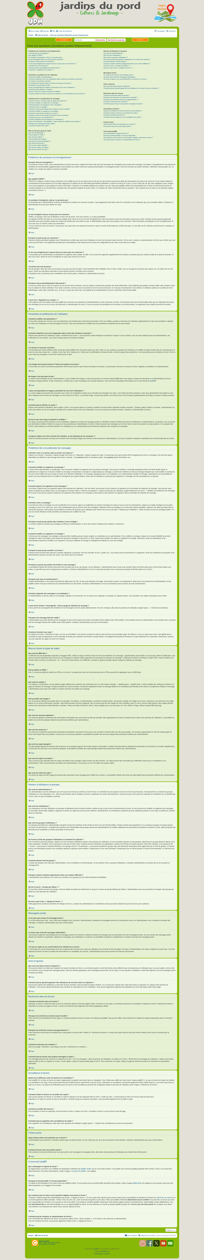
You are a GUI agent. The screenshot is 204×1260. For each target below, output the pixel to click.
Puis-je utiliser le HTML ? (36, 135)
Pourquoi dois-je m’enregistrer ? (38, 53)
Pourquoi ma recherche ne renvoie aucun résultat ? (120, 97)
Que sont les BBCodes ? (36, 133)
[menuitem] (52, 31)
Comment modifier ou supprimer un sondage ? (43, 111)
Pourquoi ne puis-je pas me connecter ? (41, 61)
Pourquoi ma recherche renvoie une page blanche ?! (120, 99)
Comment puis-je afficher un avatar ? (40, 89)
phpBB (152, 381)
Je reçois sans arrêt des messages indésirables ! (119, 77)
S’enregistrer (64, 40)
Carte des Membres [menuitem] (65, 31)
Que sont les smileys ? (35, 137)
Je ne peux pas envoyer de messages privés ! (118, 75)
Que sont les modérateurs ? (112, 55)
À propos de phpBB (79, 1171)
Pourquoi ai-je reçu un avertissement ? (41, 117)
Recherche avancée (116, 40)
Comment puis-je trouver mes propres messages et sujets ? (123, 104)
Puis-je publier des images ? (37, 139)
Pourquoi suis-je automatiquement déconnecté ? (44, 68)
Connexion (140, 40)
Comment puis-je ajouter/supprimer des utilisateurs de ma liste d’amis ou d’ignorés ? (131, 88)
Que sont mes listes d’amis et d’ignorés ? (117, 86)
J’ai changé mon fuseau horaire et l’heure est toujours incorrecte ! (50, 83)
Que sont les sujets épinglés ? (38, 145)
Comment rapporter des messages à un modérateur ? (46, 119)
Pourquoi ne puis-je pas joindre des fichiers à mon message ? (48, 115)
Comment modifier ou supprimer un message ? (43, 103)
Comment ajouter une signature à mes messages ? (45, 105)
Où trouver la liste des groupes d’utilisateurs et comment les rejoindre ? (126, 59)
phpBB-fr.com (105, 1251)
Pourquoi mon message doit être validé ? (41, 123)
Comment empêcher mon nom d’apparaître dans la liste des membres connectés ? (55, 79)
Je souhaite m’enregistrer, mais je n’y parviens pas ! (45, 57)
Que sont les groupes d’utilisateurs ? (115, 57)
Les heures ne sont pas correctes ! (39, 81)
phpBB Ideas (137, 1183)
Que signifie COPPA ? (35, 55)
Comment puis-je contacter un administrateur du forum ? (122, 139)
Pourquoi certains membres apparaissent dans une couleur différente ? (126, 63)
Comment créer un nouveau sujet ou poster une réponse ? (47, 101)
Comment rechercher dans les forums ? (116, 95)
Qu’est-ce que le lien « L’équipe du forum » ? (118, 68)
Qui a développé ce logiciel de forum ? (116, 133)
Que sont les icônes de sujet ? (38, 149)
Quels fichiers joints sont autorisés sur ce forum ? (119, 124)
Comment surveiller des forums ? (114, 115)
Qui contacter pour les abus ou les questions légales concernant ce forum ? (128, 137)
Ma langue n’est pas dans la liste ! (39, 85)
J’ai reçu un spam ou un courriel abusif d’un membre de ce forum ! (125, 79)
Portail (30, 35)
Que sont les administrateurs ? (113, 53)
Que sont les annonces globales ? (39, 141)
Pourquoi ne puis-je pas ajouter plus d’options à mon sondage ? (49, 109)
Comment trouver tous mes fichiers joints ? (117, 126)
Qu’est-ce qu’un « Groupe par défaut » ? (116, 65)
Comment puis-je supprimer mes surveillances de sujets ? (122, 117)
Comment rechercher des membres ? (115, 101)
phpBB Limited (86, 1169)
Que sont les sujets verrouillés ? (38, 147)
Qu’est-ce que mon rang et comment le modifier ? (44, 91)
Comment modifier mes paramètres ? (40, 77)
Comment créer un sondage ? (38, 107)
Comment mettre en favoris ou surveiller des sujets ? (120, 113)
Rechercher (100, 40)
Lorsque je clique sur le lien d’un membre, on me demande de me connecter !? (57, 93)
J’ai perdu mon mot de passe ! (38, 65)
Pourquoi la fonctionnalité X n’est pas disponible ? (119, 135)
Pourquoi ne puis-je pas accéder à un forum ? (43, 113)
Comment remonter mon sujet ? (38, 125)
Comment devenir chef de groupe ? (115, 61)
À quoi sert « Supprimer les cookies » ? (41, 70)
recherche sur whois (164, 1198)
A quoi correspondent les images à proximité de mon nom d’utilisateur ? (52, 87)
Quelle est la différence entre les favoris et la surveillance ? (122, 111)
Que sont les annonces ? (36, 143)
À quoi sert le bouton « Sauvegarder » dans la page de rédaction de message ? (54, 121)
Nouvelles (45, 31)
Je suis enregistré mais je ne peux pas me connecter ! (46, 59)
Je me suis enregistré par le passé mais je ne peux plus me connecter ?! (52, 63)
